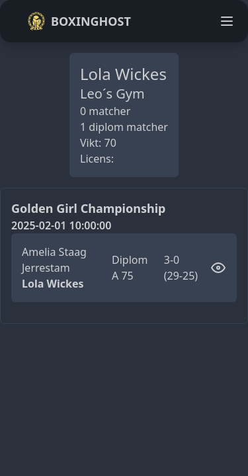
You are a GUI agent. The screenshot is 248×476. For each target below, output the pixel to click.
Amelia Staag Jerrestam (54, 260)
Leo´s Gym (112, 93)
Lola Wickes (52, 283)
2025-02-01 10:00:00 (61, 225)
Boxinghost (79, 21)
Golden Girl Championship (88, 208)
